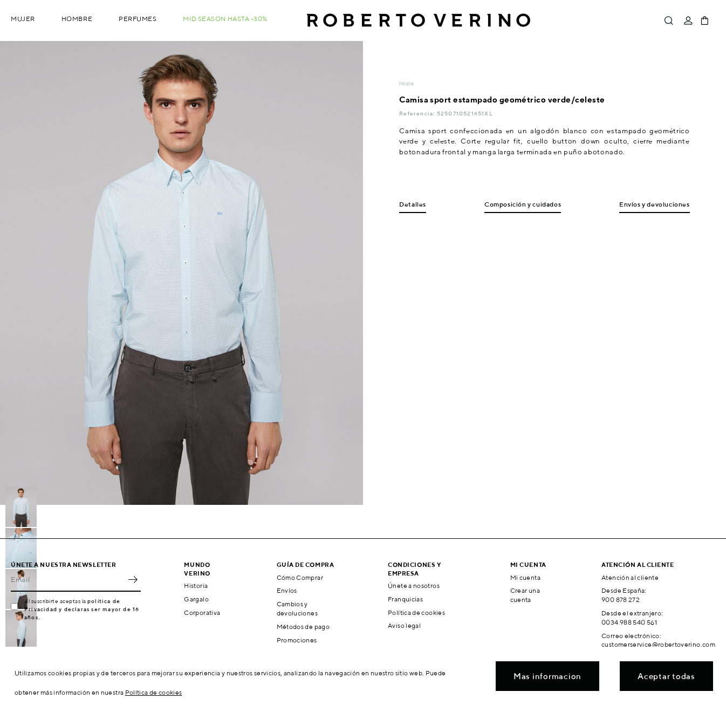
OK (133, 580)
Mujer (23, 19)
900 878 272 (620, 599)
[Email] (68, 580)
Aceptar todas (666, 676)
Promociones (297, 640)
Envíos (287, 590)
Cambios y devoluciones (297, 608)
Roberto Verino (418, 20)
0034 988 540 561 (629, 622)
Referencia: (417, 113)
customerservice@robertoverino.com (658, 644)
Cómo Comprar (300, 577)
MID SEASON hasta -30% (225, 19)
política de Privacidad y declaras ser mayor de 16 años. (81, 609)
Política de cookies (416, 612)
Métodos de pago (303, 626)
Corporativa (202, 612)
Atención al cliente (630, 577)
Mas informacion (547, 676)
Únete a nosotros (414, 585)
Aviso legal (404, 625)
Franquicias (405, 599)
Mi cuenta (525, 577)
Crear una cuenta (525, 595)
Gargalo (196, 599)
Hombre (76, 19)
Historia (196, 585)
